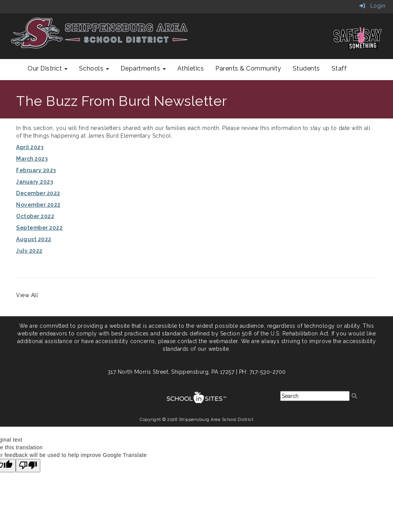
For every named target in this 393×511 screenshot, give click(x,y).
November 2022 (38, 205)
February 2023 (36, 170)
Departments (143, 68)
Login (373, 6)
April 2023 (29, 147)
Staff (339, 68)
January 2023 (34, 182)
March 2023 (32, 159)
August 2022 (33, 239)
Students (306, 68)
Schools (94, 68)
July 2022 (29, 251)
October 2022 (35, 216)
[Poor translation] (28, 465)
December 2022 (38, 193)
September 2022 (39, 228)
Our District (48, 68)
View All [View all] (27, 295)
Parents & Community (248, 68)
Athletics (190, 68)
